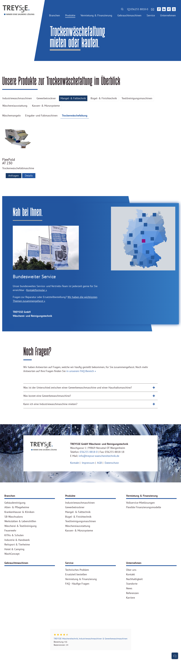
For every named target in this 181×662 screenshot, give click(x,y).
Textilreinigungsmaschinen (137, 98)
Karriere (130, 597)
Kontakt (75, 462)
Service (69, 563)
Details (29, 175)
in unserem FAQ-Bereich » (81, 371)
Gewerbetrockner (46, 98)
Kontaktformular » (36, 290)
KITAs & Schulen (14, 535)
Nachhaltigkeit (134, 579)
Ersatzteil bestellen (76, 574)
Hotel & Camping (14, 549)
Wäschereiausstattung (14, 105)
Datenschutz (112, 462)
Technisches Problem (77, 569)
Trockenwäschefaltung (74, 115)
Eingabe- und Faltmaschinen (41, 115)
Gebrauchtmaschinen (16, 563)
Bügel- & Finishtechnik (104, 98)
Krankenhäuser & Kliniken (19, 512)
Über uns (131, 569)
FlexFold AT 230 (8, 161)
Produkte (70, 495)
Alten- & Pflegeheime (16, 507)
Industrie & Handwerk (17, 540)
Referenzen (132, 593)
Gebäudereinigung (14, 502)
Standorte (131, 583)
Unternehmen (133, 563)
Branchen (9, 495)
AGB (100, 462)
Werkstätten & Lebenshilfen (20, 521)
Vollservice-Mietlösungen (140, 502)
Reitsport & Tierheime (17, 544)
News (129, 588)
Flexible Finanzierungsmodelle (143, 507)
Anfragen (13, 175)
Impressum (88, 462)
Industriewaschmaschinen (17, 98)
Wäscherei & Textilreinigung (20, 526)
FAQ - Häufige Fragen (77, 583)
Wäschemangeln (11, 115)
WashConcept (12, 553)
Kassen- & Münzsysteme (46, 105)
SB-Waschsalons (13, 516)
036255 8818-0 (89, 452)
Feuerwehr (10, 530)
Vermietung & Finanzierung (142, 495)
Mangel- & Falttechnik (73, 98)
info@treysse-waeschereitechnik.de (99, 456)
